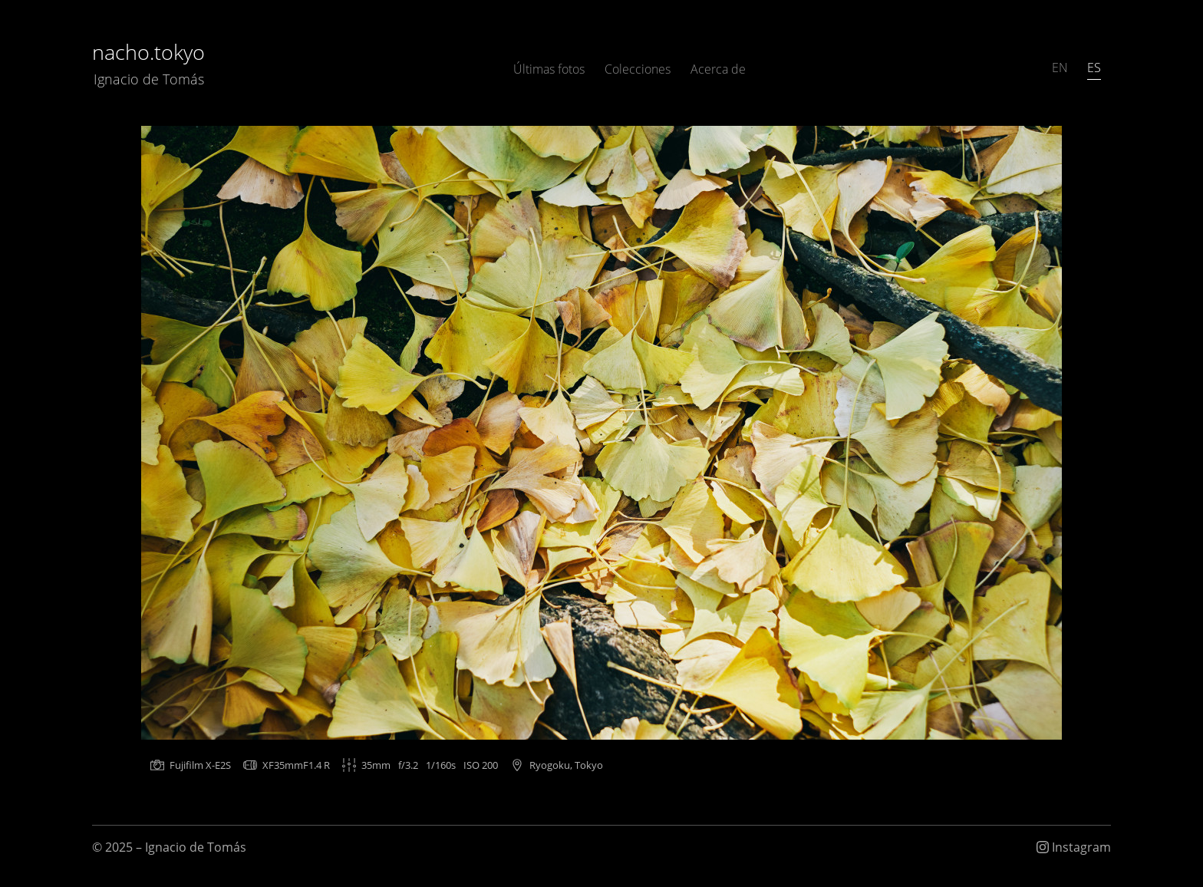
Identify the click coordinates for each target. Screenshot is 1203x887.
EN (1060, 67)
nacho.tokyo (148, 63)
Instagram (1074, 847)
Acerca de (718, 69)
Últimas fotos (549, 69)
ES (1094, 67)
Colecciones (638, 69)
